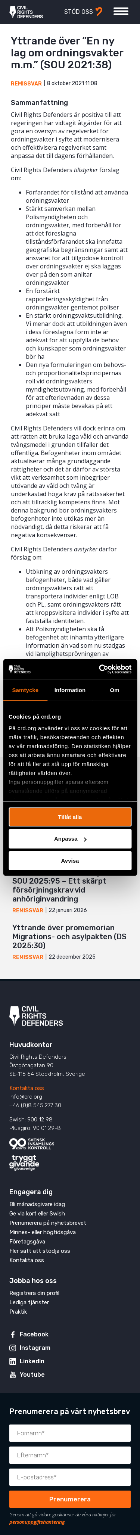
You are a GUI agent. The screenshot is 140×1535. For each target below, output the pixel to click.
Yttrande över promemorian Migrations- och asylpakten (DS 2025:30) (69, 936)
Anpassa (70, 838)
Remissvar (26, 84)
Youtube (32, 1374)
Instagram (35, 1347)
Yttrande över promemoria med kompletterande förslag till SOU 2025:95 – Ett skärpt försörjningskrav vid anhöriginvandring (70, 881)
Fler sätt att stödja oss (39, 1251)
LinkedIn (32, 1361)
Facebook (34, 1334)
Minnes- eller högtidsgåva (42, 1232)
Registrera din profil (34, 1293)
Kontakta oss (26, 1088)
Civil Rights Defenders (26, 11)
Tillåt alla (70, 816)
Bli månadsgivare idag (37, 1204)
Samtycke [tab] (25, 689)
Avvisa (70, 860)
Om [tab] (114, 689)
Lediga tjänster (29, 1302)
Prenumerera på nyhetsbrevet (47, 1223)
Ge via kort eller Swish (37, 1213)
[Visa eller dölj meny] (121, 11)
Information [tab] (70, 689)
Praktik (18, 1311)
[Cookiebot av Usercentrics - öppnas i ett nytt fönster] (99, 669)
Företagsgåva (27, 1241)
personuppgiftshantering (37, 1522)
